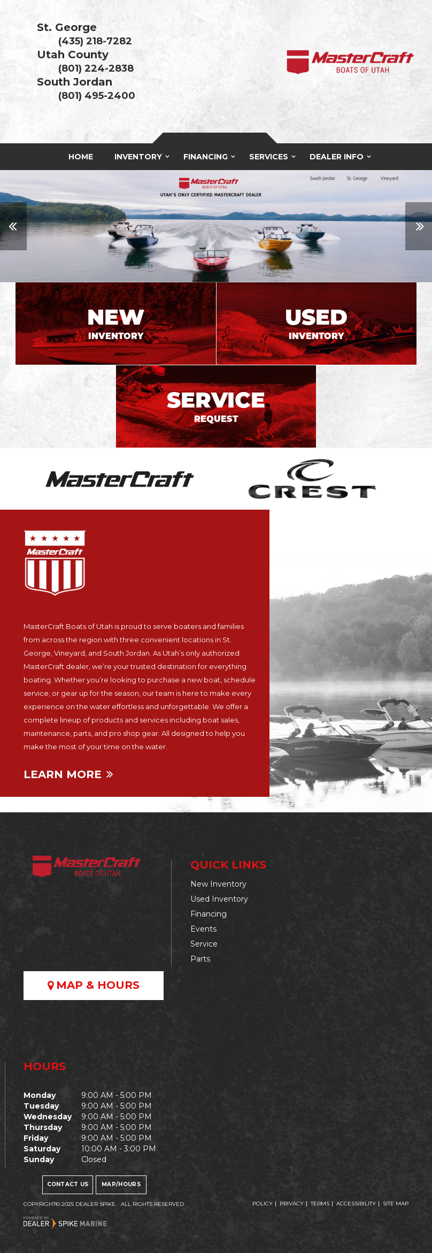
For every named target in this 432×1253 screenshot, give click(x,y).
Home (80, 157)
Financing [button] (205, 157)
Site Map (395, 1203)
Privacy (292, 1203)
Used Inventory (219, 899)
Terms (320, 1203)
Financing (208, 914)
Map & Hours (94, 985)
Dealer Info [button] (337, 157)
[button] (13, 226)
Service (204, 944)
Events (203, 929)
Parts (200, 959)
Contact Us (68, 1184)
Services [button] (268, 157)
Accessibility (356, 1203)
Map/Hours (121, 1184)
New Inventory (218, 884)
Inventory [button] (138, 157)
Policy (262, 1203)
